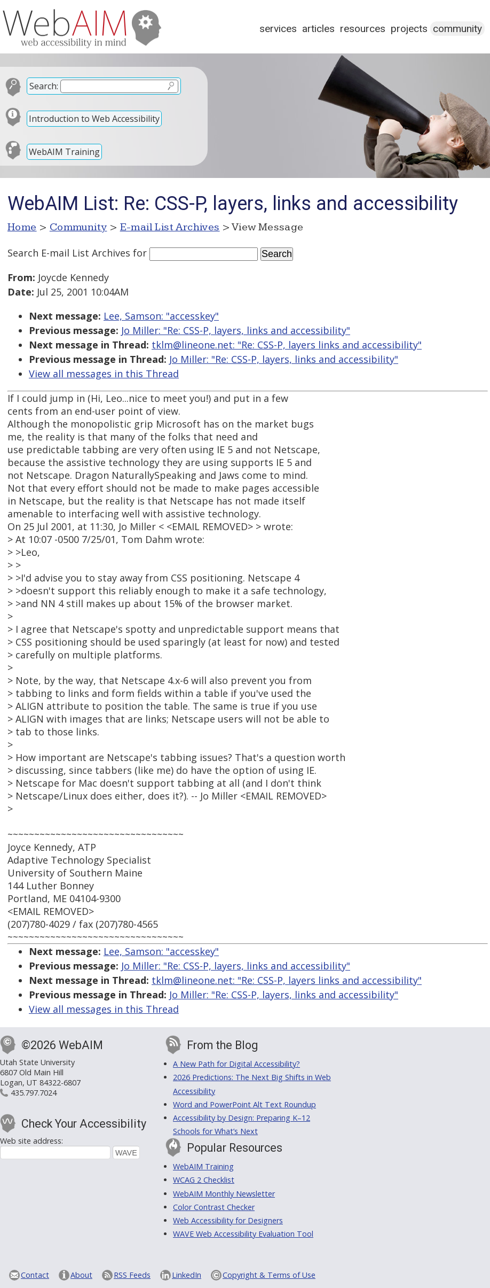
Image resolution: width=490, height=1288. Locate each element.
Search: (43, 86)
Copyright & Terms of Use (269, 1275)
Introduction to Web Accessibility (94, 119)
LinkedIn (186, 1275)
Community (457, 28)
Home (22, 227)
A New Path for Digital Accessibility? (236, 1064)
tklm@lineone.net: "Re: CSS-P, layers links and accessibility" (287, 344)
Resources (362, 28)
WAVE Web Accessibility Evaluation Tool (243, 1234)
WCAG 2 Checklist (203, 1180)
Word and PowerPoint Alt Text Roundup (244, 1104)
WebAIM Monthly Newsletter (224, 1194)
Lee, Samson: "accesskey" (161, 315)
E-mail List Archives (170, 227)
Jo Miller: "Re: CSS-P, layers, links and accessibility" (235, 330)
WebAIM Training (64, 152)
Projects (409, 28)
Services (278, 28)
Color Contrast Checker (214, 1207)
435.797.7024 (34, 1093)
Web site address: (31, 1141)
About (81, 1275)
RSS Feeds (132, 1275)
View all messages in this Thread (104, 373)
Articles (318, 28)
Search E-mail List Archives (68, 252)
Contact (35, 1275)
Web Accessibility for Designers (228, 1220)
